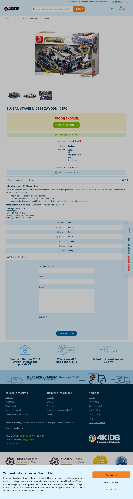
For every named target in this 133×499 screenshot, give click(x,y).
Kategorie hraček (75, 155)
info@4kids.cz (28, 439)
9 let (69, 152)
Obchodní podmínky (13, 410)
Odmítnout (111, 489)
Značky (50, 402)
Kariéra (50, 414)
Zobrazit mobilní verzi (14, 428)
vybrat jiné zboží (67, 125)
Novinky (50, 406)
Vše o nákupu (117, 2)
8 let (69, 157)
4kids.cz (8, 18)
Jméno (41, 276)
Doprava (50, 397)
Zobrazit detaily (111, 482)
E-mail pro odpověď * (48, 266)
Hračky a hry (94, 402)
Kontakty (9, 397)
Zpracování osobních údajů (16, 414)
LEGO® (92, 397)
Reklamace (10, 402)
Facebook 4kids (12, 443)
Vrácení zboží (10, 406)
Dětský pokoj (94, 414)
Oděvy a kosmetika (97, 422)
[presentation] (58, 324)
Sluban (16, 18)
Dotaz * (42, 287)
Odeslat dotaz (66, 333)
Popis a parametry (15, 180)
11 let (70, 149)
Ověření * (43, 317)
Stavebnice (72, 160)
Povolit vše (111, 475)
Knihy (91, 418)
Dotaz (31, 180)
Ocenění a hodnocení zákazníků (60, 410)
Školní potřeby (95, 410)
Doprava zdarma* (42, 377)
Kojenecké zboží (95, 406)
